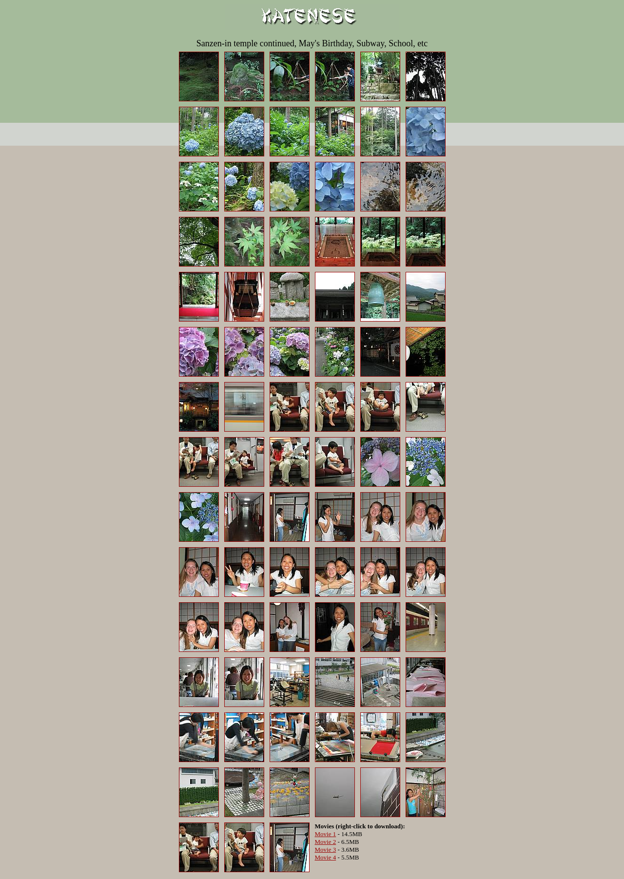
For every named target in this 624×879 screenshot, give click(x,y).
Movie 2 (325, 841)
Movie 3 (325, 849)
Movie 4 (325, 857)
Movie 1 (325, 834)
